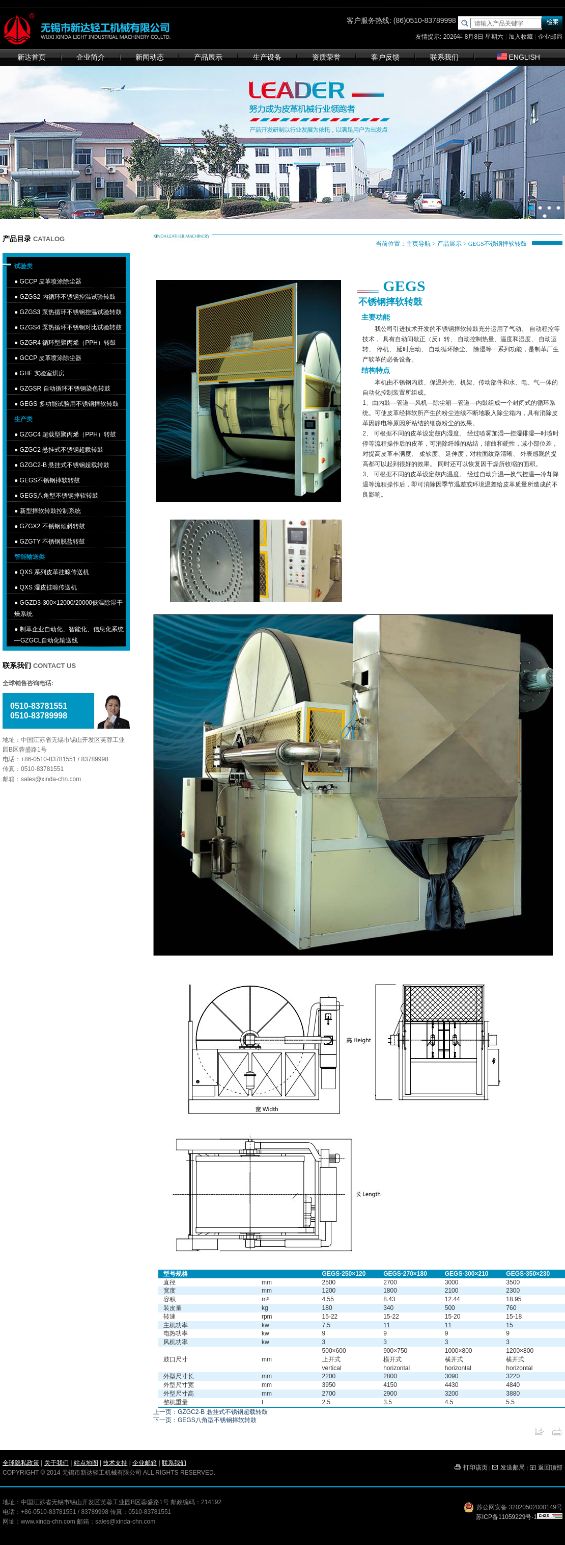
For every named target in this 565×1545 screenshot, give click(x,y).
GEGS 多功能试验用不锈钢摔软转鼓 (69, 403)
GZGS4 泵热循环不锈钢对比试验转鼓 (71, 327)
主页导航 (418, 243)
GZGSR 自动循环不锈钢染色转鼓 (65, 388)
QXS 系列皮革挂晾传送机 (55, 572)
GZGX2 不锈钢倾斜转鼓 (52, 526)
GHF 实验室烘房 (42, 373)
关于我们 (56, 1462)
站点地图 (86, 1462)
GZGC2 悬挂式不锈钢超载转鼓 (62, 449)
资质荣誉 (326, 57)
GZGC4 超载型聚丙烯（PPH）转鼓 (68, 434)
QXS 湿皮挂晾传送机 (48, 587)
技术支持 (115, 1462)
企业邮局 (550, 36)
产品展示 (208, 57)
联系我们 (444, 57)
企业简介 (90, 57)
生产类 (23, 419)
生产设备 (267, 57)
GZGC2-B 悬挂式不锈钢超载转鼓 (65, 465)
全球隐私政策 (21, 1462)
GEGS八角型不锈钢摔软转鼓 (59, 495)
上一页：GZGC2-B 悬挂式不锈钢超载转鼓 (210, 1411)
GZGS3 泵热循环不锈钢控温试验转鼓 (71, 312)
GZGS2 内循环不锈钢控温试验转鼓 (68, 296)
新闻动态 (149, 57)
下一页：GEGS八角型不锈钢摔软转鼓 (205, 1420)
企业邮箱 (144, 1462)
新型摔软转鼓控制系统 (50, 510)
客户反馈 (385, 57)
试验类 (23, 266)
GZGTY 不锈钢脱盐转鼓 (52, 541)
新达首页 (31, 57)
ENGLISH (518, 57)
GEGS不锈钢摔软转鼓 (50, 480)
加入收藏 (520, 36)
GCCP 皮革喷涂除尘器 (51, 281)
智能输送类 (29, 556)
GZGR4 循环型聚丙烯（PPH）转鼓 (68, 342)
